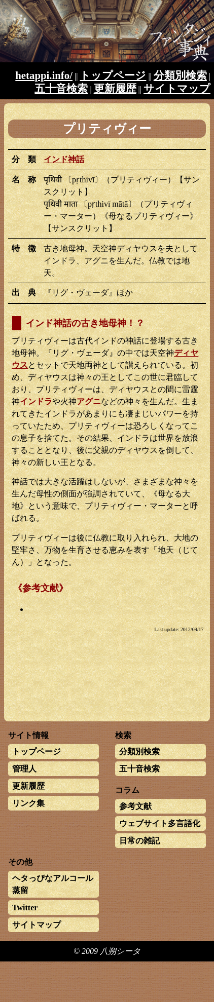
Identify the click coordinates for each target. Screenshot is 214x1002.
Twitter (25, 907)
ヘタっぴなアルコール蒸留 (52, 884)
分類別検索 (180, 75)
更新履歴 (115, 88)
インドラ (36, 401)
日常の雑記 (139, 840)
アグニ (89, 401)
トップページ (113, 75)
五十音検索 (61, 88)
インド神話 (64, 159)
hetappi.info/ (44, 75)
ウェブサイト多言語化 (159, 823)
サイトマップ (177, 88)
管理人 (24, 768)
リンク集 (28, 803)
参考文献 (135, 806)
